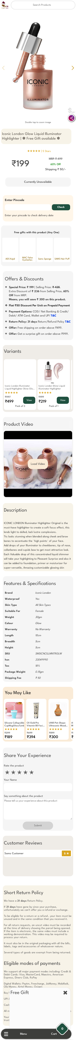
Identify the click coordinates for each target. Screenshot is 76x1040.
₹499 (7, 401)
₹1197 (6, 397)
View (27, 400)
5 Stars (47, 151)
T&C (52, 315)
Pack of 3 (18, 406)
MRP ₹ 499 (56, 158)
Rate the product (12, 765)
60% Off (56, 164)
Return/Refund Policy (38, 321)
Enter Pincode (12, 200)
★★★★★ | (39, 151)
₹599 (50, 733)
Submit (38, 825)
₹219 (41, 401)
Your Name (8, 780)
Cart (57, 1034)
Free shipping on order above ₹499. (34, 327)
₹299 (5, 733)
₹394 (29, 737)
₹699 (28, 733)
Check (62, 207)
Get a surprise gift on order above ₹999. (37, 333)
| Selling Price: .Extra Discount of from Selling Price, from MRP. (40, 293)
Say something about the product (21, 796)
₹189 (7, 737)
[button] (73, 68)
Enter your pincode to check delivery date (27, 215)
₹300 (51, 737)
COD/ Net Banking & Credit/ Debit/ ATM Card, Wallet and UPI (37, 313)
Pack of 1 (52, 406)
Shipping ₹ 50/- (56, 169)
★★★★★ (9, 392)
